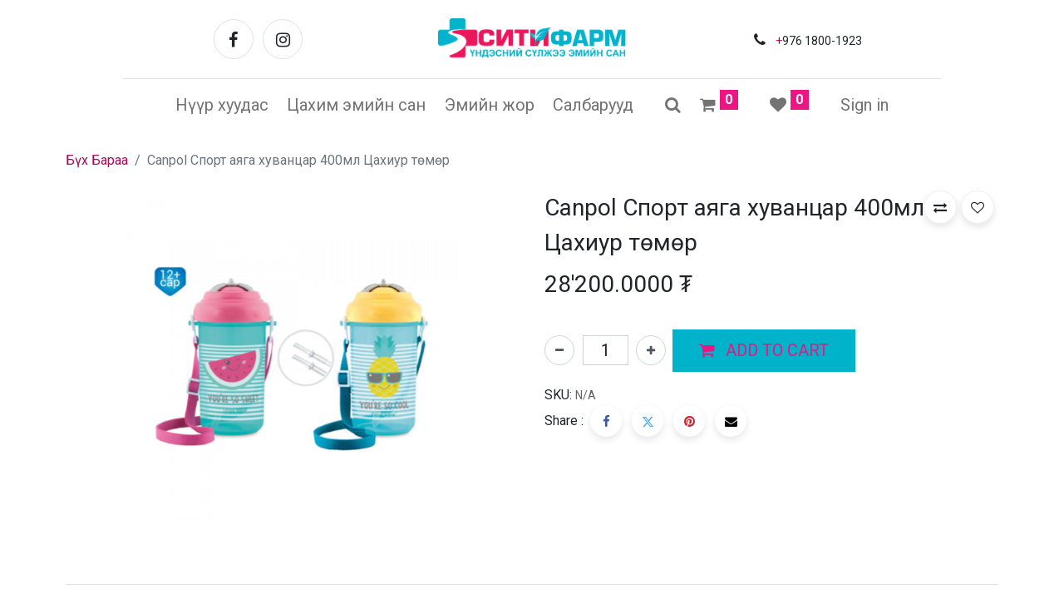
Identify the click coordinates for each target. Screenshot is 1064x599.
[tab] (532, 584)
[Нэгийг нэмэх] (651, 350)
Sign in (864, 105)
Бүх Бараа (97, 160)
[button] (763, 351)
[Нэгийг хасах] (559, 350)
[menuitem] (222, 105)
